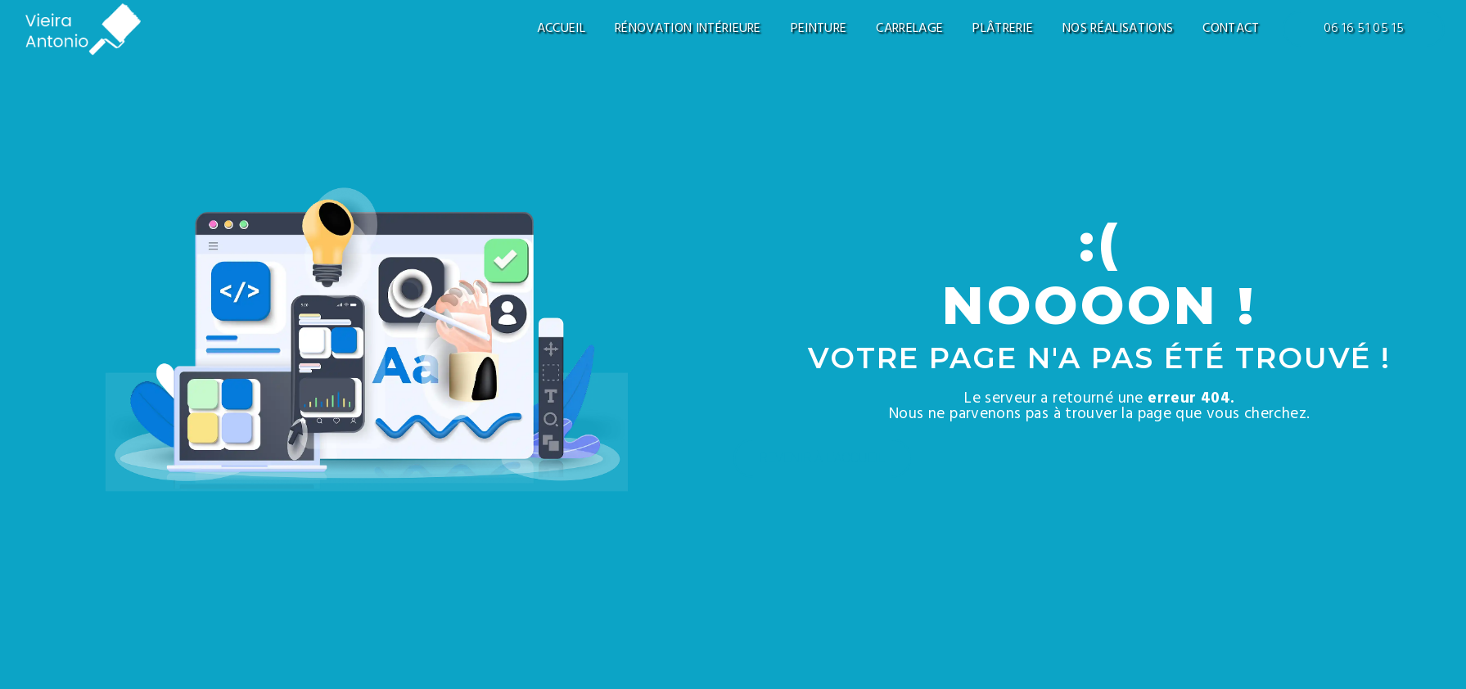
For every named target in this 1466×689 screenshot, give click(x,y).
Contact (1230, 28)
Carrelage (909, 28)
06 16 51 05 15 (1364, 28)
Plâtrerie (1002, 28)
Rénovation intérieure (688, 28)
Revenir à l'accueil (823, 458)
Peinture (819, 28)
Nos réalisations (1117, 28)
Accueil (561, 28)
